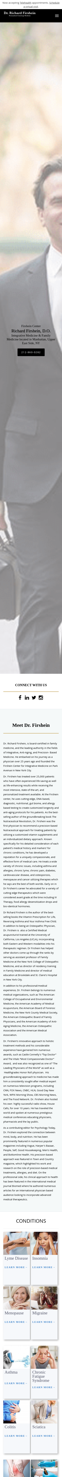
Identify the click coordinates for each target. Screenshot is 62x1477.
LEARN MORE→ (16, 1267)
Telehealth (25, 2)
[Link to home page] (25, 14)
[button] (57, 16)
